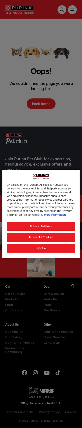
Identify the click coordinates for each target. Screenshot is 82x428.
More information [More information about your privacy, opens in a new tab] (55, 214)
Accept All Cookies (41, 237)
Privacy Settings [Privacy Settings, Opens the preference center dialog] (41, 226)
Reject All (41, 248)
